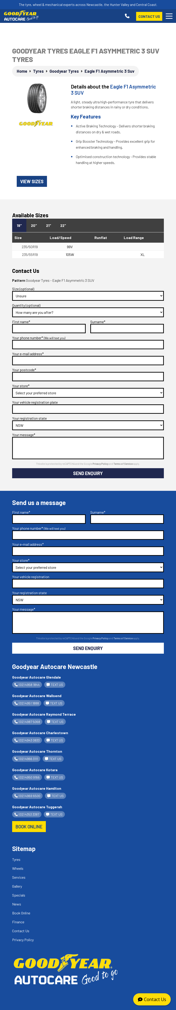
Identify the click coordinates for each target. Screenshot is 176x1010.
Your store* (21, 386)
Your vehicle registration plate (35, 402)
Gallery (17, 886)
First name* (21, 322)
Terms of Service (123, 463)
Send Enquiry (88, 473)
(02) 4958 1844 (27, 685)
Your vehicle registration (30, 577)
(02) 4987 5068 (27, 722)
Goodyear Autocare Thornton (37, 751)
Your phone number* (38, 338)
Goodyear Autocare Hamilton (36, 788)
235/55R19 (30, 254)
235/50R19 (30, 246)
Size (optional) (23, 289)
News (16, 904)
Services (18, 877)
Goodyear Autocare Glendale (36, 677)
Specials (18, 895)
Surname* (97, 322)
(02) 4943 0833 (27, 740)
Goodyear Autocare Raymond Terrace (44, 714)
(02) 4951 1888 (26, 703)
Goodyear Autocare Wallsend (36, 695)
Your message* (23, 434)
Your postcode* (24, 370)
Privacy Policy (101, 463)
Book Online (21, 913)
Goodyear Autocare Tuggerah (37, 807)
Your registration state (29, 418)
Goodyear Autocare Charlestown (40, 733)
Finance (18, 922)
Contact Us (149, 16)
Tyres (16, 859)
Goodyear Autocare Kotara (35, 770)
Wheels (17, 868)
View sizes (32, 181)
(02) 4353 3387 (26, 814)
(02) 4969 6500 (27, 796)
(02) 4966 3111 (26, 759)
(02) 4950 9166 (27, 777)
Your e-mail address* (28, 354)
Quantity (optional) (26, 305)
